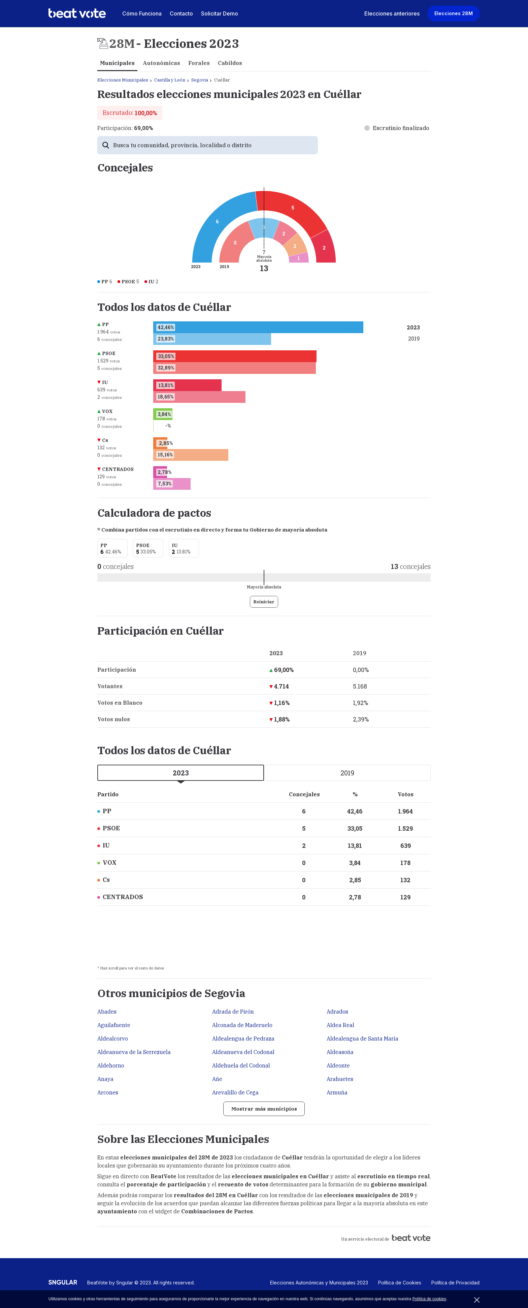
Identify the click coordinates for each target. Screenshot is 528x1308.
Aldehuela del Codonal (241, 1065)
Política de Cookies (399, 1283)
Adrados (337, 1011)
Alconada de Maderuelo (242, 1025)
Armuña (337, 1092)
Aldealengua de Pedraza (243, 1038)
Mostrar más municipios (264, 1109)
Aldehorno (110, 1065)
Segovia (199, 80)
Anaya (105, 1079)
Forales (199, 63)
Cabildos (230, 63)
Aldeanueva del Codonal (243, 1052)
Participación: (125, 128)
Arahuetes (340, 1079)
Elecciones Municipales (122, 80)
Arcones (107, 1092)
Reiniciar (264, 602)
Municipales (117, 63)
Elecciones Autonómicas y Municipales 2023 (319, 1283)
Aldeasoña (340, 1052)
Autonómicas (161, 63)
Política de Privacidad (455, 1283)
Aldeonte (338, 1065)
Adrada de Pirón (233, 1011)
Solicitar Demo (219, 13)
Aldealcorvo (112, 1038)
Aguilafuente (113, 1025)
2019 (347, 772)
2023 (181, 772)
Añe (217, 1079)
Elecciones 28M (453, 13)
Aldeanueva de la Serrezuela (134, 1052)
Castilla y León (169, 80)
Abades (107, 1011)
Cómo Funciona (142, 13)
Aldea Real (340, 1025)
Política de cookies (429, 1299)
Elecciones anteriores (392, 13)
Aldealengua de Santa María (362, 1038)
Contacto (181, 13)
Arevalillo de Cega (235, 1092)
